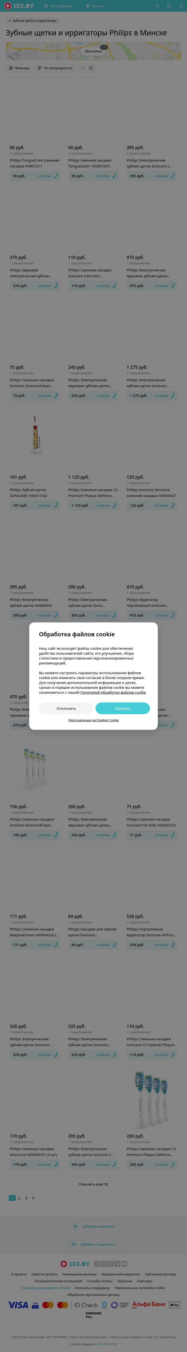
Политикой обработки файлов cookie (113, 692)
